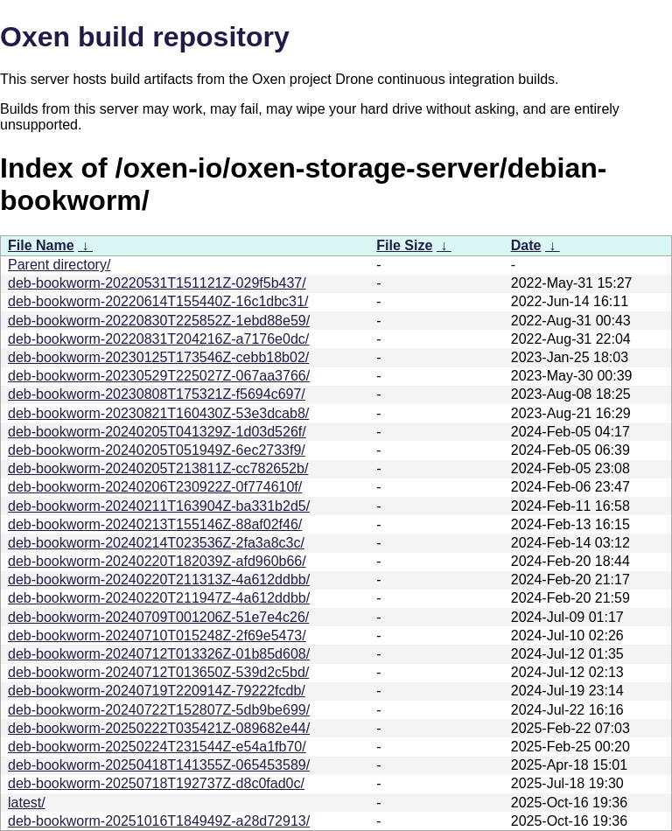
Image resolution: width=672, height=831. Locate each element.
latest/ (27, 802)
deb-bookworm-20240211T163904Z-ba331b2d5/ (159, 506)
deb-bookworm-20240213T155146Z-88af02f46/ (155, 524)
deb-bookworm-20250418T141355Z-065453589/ (159, 765)
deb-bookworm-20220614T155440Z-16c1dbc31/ (158, 301)
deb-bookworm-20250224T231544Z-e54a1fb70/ (157, 746)
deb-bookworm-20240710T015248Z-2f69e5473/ (157, 635)
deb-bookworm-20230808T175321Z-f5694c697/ (156, 394)
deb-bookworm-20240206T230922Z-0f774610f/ (155, 486)
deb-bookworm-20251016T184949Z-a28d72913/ (159, 821)
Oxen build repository (145, 36)
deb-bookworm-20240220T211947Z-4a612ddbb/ (159, 597)
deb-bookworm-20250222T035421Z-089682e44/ (159, 728)
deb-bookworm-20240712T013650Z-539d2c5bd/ (158, 672)
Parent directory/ (59, 264)
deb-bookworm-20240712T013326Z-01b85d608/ (159, 653)
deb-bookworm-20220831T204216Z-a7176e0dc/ (158, 339)
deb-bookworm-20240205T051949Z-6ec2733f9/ (156, 450)
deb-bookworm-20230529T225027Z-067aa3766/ (159, 375)
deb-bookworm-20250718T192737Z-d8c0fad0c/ (156, 783)
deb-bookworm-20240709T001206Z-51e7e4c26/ (158, 617)
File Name (41, 245)
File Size (404, 245)
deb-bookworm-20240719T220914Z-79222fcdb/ (156, 690)
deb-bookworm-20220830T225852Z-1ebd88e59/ (159, 320)
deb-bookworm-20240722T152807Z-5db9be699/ (159, 709)
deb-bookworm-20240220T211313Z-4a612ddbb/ (159, 579)
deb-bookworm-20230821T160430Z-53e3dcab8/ (158, 413)
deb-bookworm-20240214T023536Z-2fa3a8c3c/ (156, 542)
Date (526, 245)
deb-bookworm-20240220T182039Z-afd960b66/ (157, 561)
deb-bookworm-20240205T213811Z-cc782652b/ (158, 468)
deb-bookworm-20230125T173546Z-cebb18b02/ (158, 357)
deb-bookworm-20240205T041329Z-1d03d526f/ (157, 431)
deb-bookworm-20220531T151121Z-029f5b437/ (157, 283)
